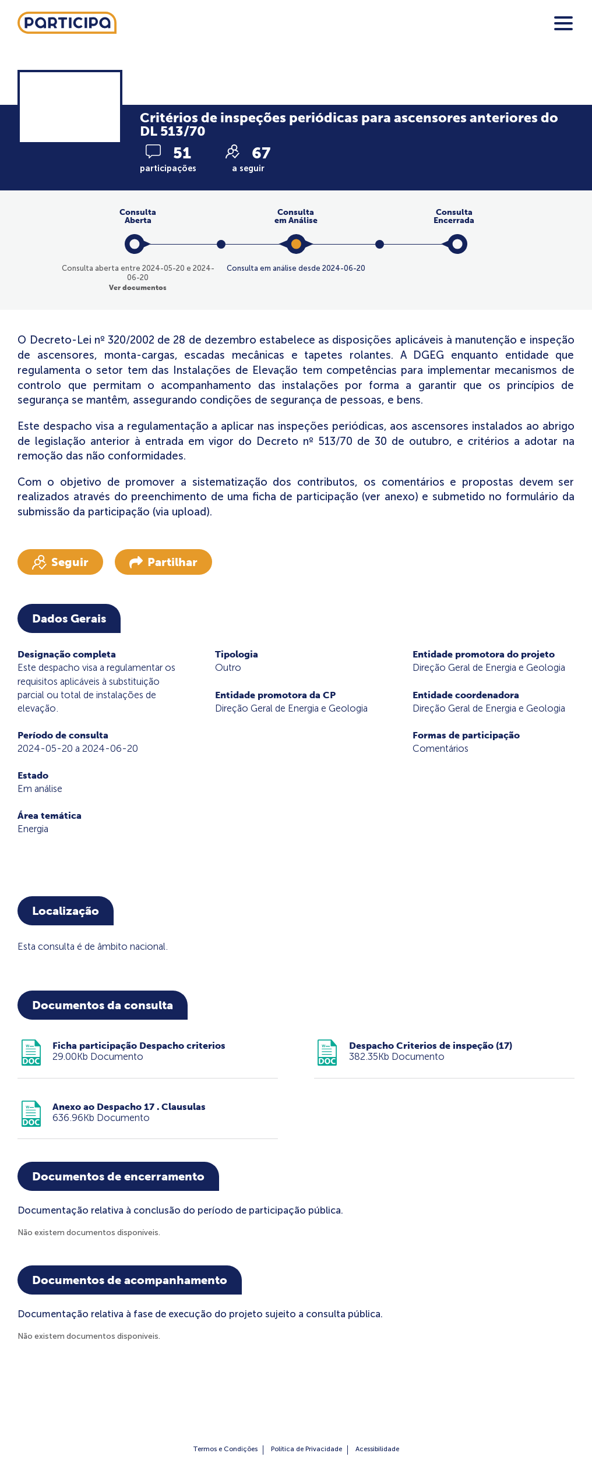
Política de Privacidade (306, 1448)
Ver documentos (138, 288)
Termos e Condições (225, 1448)
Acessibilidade (377, 1448)
